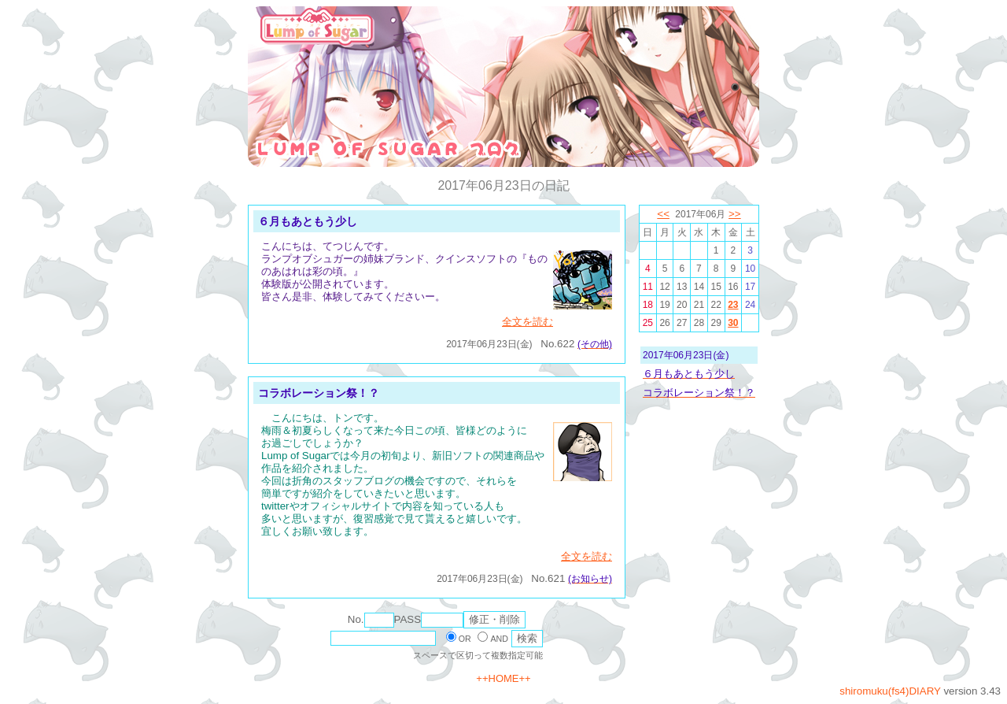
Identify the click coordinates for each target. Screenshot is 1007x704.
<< (663, 214)
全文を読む (527, 322)
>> (735, 214)
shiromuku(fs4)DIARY (889, 691)
